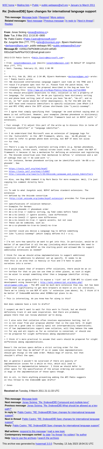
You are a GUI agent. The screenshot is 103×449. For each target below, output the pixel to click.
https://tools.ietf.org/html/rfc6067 (29, 171)
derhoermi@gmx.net (16, 45)
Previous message (54, 21)
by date (46, 434)
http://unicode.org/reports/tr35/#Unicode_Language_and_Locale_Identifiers (51, 174)
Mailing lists (23, 5)
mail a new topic (56, 431)
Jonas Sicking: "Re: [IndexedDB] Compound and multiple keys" (55, 402)
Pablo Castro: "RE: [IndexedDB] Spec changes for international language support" (56, 425)
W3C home (8, 5)
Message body (30, 17)
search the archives (48, 438)
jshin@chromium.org (48, 42)
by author (82, 434)
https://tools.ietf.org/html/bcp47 (28, 168)
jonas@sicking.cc (37, 32)
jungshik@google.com (24, 63)
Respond (44, 17)
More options (58, 17)
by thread (57, 434)
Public (35, 5)
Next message (34, 21)
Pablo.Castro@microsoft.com (39, 39)
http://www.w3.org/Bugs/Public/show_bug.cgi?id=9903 (57, 90)
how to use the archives (24, 438)
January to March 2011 (83, 5)
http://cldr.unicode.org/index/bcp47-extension (36, 198)
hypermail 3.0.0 (43, 443)
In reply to (71, 21)
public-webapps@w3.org (54, 5)
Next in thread (85, 21)
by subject (69, 434)
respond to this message (33, 431)
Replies (9, 24)
